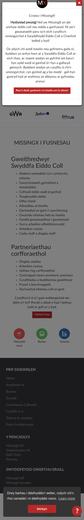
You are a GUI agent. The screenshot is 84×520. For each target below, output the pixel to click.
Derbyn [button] (42, 509)
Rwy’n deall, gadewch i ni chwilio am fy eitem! (42, 89)
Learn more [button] (67, 498)
